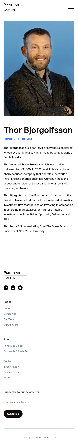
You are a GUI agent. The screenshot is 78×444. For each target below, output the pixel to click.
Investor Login (11, 366)
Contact (8, 361)
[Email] (13, 288)
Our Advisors (11, 324)
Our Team (9, 319)
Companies (10, 313)
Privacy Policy (11, 372)
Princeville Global (13, 345)
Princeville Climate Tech (17, 351)
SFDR (7, 377)
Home (7, 308)
